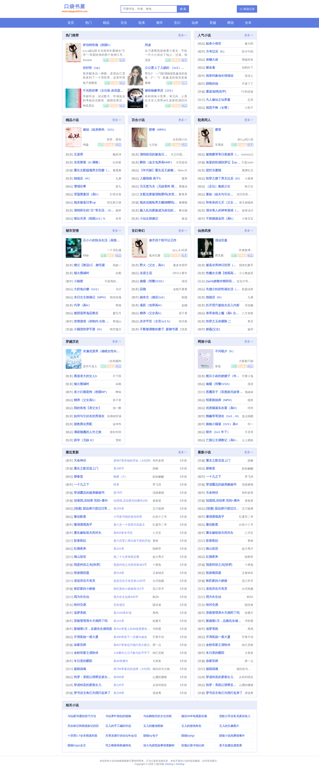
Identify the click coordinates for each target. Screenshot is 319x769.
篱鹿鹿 (117, 170)
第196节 (119, 468)
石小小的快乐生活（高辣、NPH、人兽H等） (113, 240)
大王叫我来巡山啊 (179, 154)
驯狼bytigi (187, 735)
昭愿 (184, 297)
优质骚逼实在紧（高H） (222, 408)
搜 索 (183, 9)
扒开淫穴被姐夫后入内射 (222, 305)
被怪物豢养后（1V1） (160, 90)
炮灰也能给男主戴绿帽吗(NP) (159, 202)
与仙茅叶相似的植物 (118, 716)
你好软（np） (92, 67)
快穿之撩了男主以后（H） (224, 178)
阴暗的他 (212, 83)
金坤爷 (117, 424)
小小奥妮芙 (246, 273)
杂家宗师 (80, 644)
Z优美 (183, 329)
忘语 (250, 99)
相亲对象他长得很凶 (219, 75)
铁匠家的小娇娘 (84, 588)
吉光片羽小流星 (245, 281)
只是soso (247, 162)
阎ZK (156, 596)
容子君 (183, 313)
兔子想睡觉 (90, 82)
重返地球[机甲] (216, 91)
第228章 (119, 693)
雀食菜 (157, 500)
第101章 (119, 548)
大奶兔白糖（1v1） (87, 289)
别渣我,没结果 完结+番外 (91, 500)
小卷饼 (249, 178)
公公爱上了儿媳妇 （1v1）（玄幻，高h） (173, 67)
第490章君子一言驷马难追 (130, 637)
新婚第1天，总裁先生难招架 (93, 628)
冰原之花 (146, 273)
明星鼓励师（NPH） (220, 400)
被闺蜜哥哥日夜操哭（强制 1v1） (223, 154)
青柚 (118, 305)
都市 (159, 22)
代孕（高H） (82, 305)
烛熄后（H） (82, 178)
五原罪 (78, 154)
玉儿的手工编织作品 (118, 725)
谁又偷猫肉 (246, 202)
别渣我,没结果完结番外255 (130, 500)
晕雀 (218, 366)
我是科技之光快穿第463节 (130, 564)
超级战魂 (80, 669)
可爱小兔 (247, 376)
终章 (116, 484)
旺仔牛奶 (247, 51)
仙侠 (195, 22)
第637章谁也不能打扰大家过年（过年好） (140, 644)
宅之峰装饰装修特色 (118, 745)
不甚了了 (247, 83)
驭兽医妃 (80, 540)
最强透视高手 (83, 524)
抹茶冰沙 (247, 210)
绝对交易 (80, 604)
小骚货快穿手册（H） (89, 329)
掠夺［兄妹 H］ (84, 440)
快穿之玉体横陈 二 (218, 321)
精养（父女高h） (151, 313)
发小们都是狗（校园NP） (91, 392)
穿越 (213, 22)
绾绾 (250, 408)
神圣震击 (88, 105)
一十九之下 (81, 484)
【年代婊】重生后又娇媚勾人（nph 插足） (158, 170)
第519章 (119, 572)
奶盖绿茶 (247, 289)
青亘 (250, 321)
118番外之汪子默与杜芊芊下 (132, 652)
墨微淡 (183, 186)
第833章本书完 (123, 532)
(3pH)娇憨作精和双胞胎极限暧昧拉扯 (221, 281)
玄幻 (177, 22)
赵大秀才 (158, 556)
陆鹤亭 (157, 548)
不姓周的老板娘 (113, 281)
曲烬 (118, 210)
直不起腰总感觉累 (230, 745)
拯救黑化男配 (83, 424)
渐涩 (184, 281)
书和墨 (157, 628)
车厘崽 (219, 144)
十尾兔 (157, 564)
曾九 (118, 186)
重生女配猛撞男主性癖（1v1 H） (93, 170)
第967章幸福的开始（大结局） (133, 460)
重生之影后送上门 (86, 468)
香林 (155, 540)
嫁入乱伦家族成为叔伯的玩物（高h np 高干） (159, 210)
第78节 (118, 492)
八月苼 (157, 532)
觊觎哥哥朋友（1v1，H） (223, 416)
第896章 (119, 677)
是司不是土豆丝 (90, 366)
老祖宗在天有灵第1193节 (129, 580)
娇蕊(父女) (213, 329)
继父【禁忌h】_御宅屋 (89, 265)
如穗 (184, 305)
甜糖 (155, 468)
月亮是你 (181, 162)
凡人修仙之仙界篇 (218, 99)
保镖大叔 (212, 59)
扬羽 (250, 329)
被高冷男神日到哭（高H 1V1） (222, 265)
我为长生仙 (81, 596)
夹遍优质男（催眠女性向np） (103, 351)
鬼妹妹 (249, 392)
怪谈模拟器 (81, 572)
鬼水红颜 (154, 255)
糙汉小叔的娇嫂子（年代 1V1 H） (223, 376)
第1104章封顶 (122, 612)
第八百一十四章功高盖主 (129, 524)
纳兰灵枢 (158, 652)
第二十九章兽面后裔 (126, 556)
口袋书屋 (74, 9)
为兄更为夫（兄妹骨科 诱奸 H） (159, 186)
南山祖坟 (80, 556)
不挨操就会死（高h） (220, 218)
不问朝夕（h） (225, 351)
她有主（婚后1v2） (153, 297)
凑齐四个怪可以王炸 (162, 240)
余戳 (118, 273)
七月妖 (153, 144)
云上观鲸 (247, 440)
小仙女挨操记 (149, 218)
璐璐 (148, 82)
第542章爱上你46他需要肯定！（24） (138, 628)
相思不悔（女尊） (218, 107)
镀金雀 (210, 67)
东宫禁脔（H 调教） (87, 162)
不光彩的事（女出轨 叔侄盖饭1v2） (107, 90)
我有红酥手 (246, 265)
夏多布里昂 (180, 265)
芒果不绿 (158, 637)
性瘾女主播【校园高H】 (222, 273)
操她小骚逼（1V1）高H (222, 424)
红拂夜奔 (80, 548)
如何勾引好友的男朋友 (89, 416)
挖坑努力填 (114, 202)
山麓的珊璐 (160, 677)
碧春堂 (78, 476)
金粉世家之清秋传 (86, 652)
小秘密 (78, 281)
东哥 (118, 218)
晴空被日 (115, 329)
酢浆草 (183, 194)
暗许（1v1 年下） (218, 432)
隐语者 (157, 604)
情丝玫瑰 (115, 297)
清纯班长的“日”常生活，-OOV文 (94, 210)
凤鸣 (155, 612)
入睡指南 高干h (150, 178)
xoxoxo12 (247, 154)
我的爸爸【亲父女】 (87, 408)
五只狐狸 (158, 508)
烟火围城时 (81, 273)
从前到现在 (160, 685)
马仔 (118, 289)
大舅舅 (157, 661)
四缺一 (117, 265)
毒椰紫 (183, 202)
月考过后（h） (216, 51)
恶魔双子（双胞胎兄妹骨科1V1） (225, 392)
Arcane (87, 60)
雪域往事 (80, 186)
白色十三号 (160, 516)
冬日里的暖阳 (83, 661)
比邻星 (117, 162)
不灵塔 (249, 432)
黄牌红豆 (247, 170)
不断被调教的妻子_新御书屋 (159, 329)
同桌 (148, 45)
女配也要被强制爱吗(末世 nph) (159, 194)
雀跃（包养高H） (151, 305)
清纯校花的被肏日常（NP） (155, 154)
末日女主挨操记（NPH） (91, 297)
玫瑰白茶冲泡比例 (192, 745)
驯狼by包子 (150, 735)
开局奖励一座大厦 (86, 637)
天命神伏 (80, 460)
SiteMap (169, 764)
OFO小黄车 (180, 273)
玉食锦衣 (158, 572)
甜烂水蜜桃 (213, 170)
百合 (124, 22)
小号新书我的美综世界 (128, 516)
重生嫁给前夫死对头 (87, 532)
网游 (230, 22)
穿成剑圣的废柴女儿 (87, 685)
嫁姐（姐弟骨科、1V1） (99, 129)
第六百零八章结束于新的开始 (132, 540)
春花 (184, 218)
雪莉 (118, 440)
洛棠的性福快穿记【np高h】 (223, 162)
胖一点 (157, 644)
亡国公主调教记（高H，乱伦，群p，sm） (223, 440)
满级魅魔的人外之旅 (87, 432)
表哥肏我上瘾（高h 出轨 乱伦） (223, 313)
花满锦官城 (114, 416)
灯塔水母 (115, 194)
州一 (250, 424)
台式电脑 (158, 580)
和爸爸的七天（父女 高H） (222, 202)
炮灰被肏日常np (85, 202)
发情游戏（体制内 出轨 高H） (93, 321)
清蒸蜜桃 (158, 492)
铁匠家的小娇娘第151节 (129, 588)
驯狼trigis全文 (77, 745)
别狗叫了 (247, 67)
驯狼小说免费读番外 (232, 735)
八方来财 (247, 313)
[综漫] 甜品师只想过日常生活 (93, 508)
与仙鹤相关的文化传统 (157, 716)
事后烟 (183, 210)
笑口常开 (158, 588)
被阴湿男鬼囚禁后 (86, 313)
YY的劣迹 (247, 91)
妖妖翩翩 (158, 476)
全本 (248, 22)
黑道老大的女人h (85, 376)
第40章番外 (121, 661)
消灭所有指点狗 (245, 194)
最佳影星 (80, 516)
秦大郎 (249, 43)
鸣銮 (86, 144)
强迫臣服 (221, 240)
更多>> (182, 35)
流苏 (148, 60)
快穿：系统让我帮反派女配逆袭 (95, 677)
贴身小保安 (213, 43)
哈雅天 (157, 620)
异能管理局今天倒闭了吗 (90, 620)
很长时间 (115, 432)
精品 (106, 22)
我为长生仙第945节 (126, 596)
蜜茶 (218, 129)
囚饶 (143, 289)
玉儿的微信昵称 (153, 725)
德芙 (250, 400)
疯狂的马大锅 (161, 669)
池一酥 (117, 408)
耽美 (142, 22)
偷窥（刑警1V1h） (152, 281)
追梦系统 (80, 612)
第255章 (119, 508)
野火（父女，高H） (153, 265)
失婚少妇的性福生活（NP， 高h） (223, 289)
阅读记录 (249, 9)
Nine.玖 (182, 170)
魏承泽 (117, 154)
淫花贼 (249, 305)
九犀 (118, 178)
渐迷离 (157, 693)
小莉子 (249, 107)
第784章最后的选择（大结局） (133, 669)
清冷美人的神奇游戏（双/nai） (223, 210)
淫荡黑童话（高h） (87, 194)
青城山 (117, 321)
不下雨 (117, 376)
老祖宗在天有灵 (84, 580)
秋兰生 (249, 186)
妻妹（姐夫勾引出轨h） (221, 194)
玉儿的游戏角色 (191, 725)
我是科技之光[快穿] (87, 564)
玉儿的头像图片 (229, 725)
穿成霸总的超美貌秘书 (89, 492)
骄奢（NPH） (158, 129)
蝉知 (118, 392)
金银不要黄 (180, 289)
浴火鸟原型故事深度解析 (159, 745)
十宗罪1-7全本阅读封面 (82, 735)
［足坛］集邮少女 (218, 186)
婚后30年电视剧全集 (194, 716)
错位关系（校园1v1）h (89, 218)
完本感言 (119, 604)
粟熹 (184, 178)
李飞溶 (157, 484)
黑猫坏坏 (247, 59)
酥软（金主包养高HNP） (157, 162)
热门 (88, 22)
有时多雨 (158, 460)
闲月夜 (183, 321)
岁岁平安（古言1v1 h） (156, 321)
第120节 (119, 685)
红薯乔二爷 (160, 524)
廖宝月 (117, 313)
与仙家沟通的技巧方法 (82, 716)
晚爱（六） (121, 476)
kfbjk (86, 255)
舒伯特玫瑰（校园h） (97, 45)
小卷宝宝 (247, 218)
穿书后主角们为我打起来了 (92, 693)
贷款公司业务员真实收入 (234, 716)
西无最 (219, 255)
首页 (71, 22)
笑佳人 (249, 75)
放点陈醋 (247, 416)
